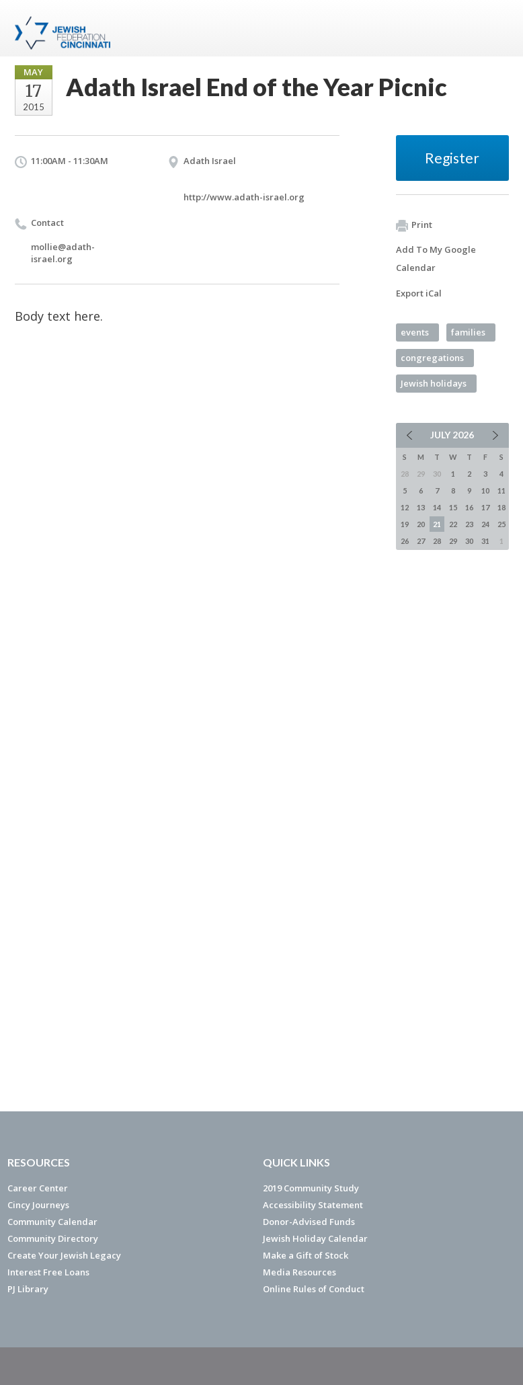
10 (485, 490)
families (468, 332)
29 (453, 541)
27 (421, 541)
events (415, 332)
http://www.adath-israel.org (244, 197)
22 (453, 524)
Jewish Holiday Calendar (315, 1238)
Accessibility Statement (313, 1205)
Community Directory (52, 1238)
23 (469, 524)
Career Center (37, 1188)
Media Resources (299, 1272)
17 (485, 507)
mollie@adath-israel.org (63, 253)
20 (421, 524)
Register (452, 157)
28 (437, 541)
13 (421, 507)
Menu (493, 28)
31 (485, 541)
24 (485, 524)
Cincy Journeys (38, 1205)
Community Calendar (52, 1222)
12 (405, 507)
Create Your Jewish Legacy (64, 1255)
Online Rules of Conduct (313, 1289)
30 (469, 541)
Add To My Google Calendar (436, 258)
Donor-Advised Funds (309, 1222)
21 (437, 524)
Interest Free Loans (48, 1272)
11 (501, 490)
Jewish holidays (434, 383)
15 (453, 507)
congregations (432, 358)
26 (405, 541)
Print (414, 225)
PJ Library (27, 1289)
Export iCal (419, 293)
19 (405, 524)
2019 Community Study (311, 1188)
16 (469, 507)
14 (437, 507)
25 (501, 524)
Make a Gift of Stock (305, 1255)
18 (501, 507)
